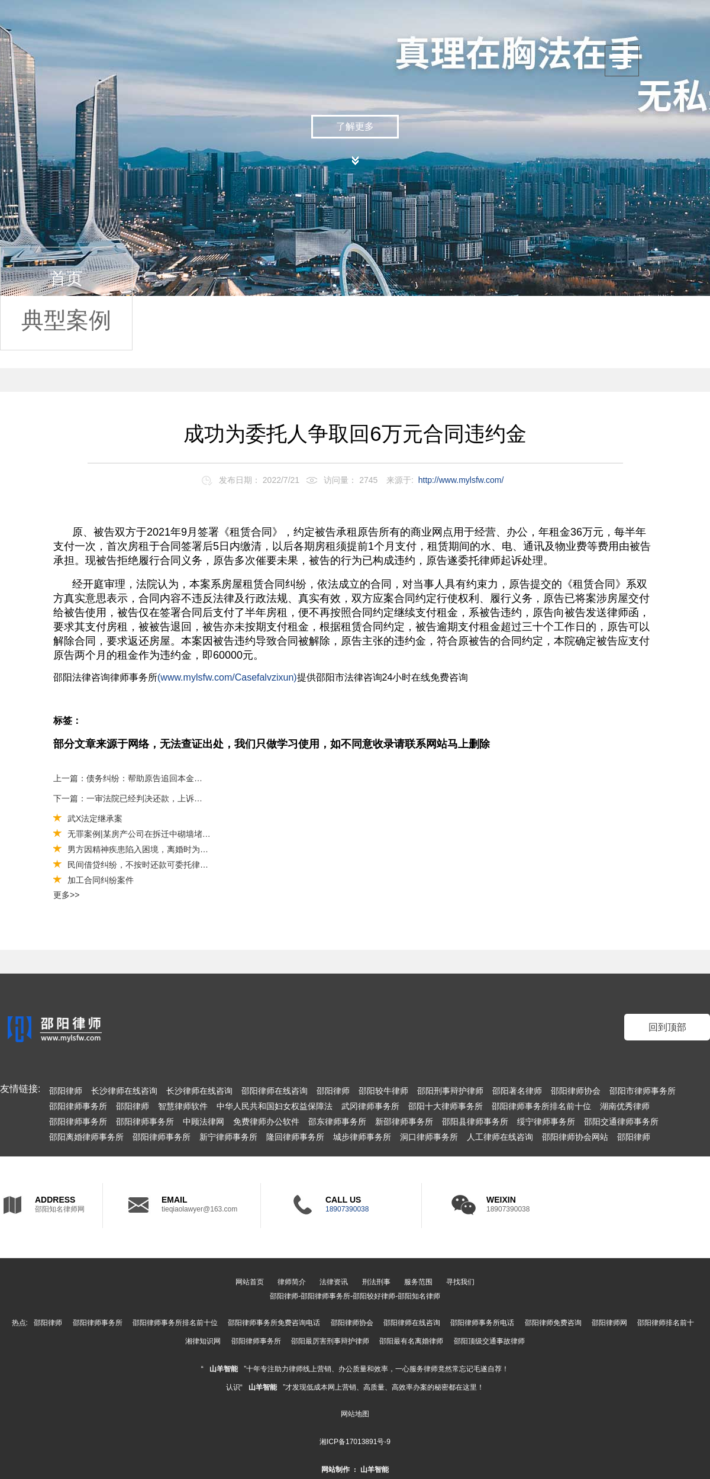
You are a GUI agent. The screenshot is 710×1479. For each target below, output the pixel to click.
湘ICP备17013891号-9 (355, 1442)
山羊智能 (223, 1369)
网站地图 (355, 1414)
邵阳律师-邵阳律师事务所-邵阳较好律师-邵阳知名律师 (355, 1296)
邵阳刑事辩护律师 (450, 1090)
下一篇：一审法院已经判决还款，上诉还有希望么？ (128, 798)
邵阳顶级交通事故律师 (489, 1341)
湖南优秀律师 (625, 1106)
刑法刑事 (376, 1282)
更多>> (66, 895)
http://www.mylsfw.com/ (461, 480)
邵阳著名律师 (517, 1090)
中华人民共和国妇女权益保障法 (275, 1106)
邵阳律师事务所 (78, 1106)
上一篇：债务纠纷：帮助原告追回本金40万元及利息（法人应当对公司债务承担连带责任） (128, 778)
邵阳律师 (65, 1090)
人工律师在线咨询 (500, 1137)
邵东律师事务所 (337, 1121)
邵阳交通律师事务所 (621, 1121)
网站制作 (335, 1469)
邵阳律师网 (609, 1323)
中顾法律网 (203, 1121)
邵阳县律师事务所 (475, 1121)
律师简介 (291, 1282)
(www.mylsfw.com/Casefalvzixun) (227, 677)
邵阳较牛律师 (383, 1090)
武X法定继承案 (94, 818)
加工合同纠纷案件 (100, 880)
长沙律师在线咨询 (124, 1090)
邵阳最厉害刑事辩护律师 (330, 1341)
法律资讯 (334, 1282)
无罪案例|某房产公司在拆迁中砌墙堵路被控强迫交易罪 (168, 834)
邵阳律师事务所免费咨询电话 (274, 1323)
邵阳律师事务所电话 (482, 1323)
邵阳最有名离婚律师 (411, 1341)
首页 (66, 278)
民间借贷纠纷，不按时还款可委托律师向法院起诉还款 (166, 864)
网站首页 (249, 1282)
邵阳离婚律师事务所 (86, 1137)
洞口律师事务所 (429, 1137)
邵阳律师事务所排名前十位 (541, 1106)
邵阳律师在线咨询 (274, 1090)
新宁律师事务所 (228, 1137)
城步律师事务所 (362, 1137)
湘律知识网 (203, 1341)
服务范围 (418, 1282)
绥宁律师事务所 (546, 1121)
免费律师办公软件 (266, 1121)
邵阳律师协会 (576, 1090)
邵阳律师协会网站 (575, 1137)
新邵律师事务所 (404, 1121)
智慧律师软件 (183, 1106)
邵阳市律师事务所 (642, 1090)
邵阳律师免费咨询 (553, 1323)
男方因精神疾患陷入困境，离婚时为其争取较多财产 (162, 849)
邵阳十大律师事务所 (445, 1106)
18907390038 (347, 1209)
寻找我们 (460, 1282)
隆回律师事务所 (295, 1137)
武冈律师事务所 (370, 1106)
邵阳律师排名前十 (665, 1323)
